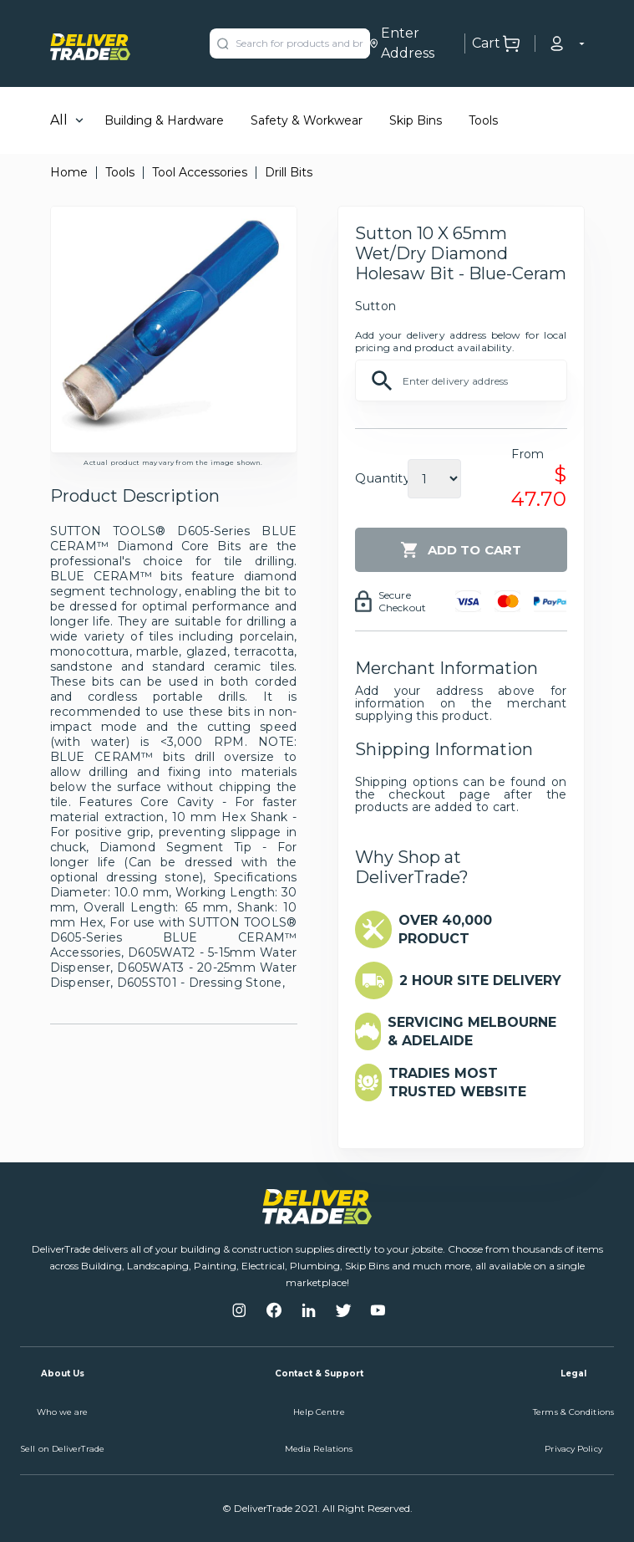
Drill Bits (288, 172)
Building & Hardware (164, 120)
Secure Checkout (402, 601)
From (527, 454)
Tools (483, 120)
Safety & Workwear (307, 120)
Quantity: (384, 478)
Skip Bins (415, 120)
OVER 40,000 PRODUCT (445, 929)
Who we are (63, 1412)
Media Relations (319, 1448)
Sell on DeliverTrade (62, 1448)
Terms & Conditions (573, 1412)
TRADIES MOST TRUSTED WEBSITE (457, 1082)
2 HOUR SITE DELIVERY (480, 980)
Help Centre (319, 1412)
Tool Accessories (199, 172)
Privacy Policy (573, 1448)
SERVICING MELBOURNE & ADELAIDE (472, 1031)
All (59, 120)
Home (69, 172)
